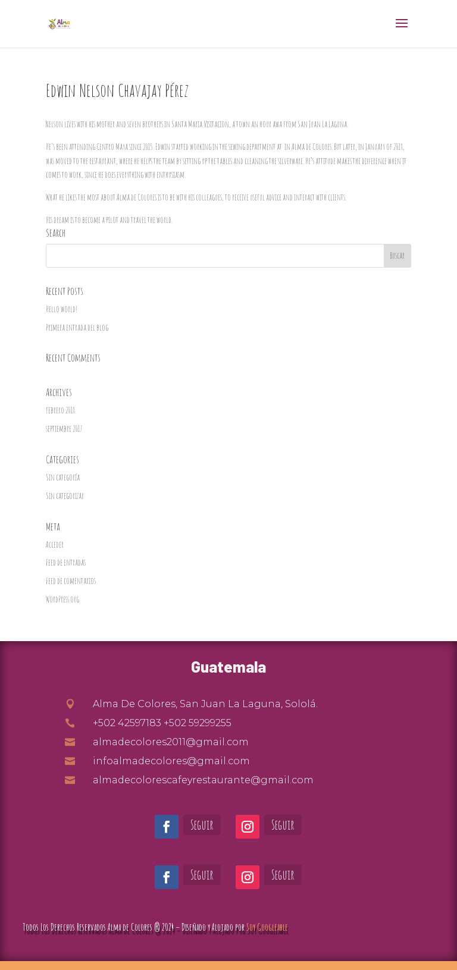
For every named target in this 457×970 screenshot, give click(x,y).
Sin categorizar (65, 496)
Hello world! (61, 309)
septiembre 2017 (64, 428)
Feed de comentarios (71, 581)
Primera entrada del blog (77, 327)
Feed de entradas (66, 562)
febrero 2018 (60, 410)
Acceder (55, 544)
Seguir (202, 825)
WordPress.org (62, 599)
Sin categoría (63, 477)
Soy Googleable (267, 927)
